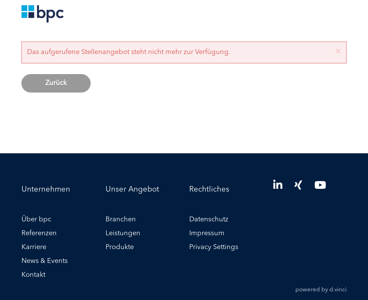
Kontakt (33, 275)
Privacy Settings (213, 247)
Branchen (120, 220)
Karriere (33, 247)
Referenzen (39, 233)
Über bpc (36, 220)
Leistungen (122, 233)
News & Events (44, 261)
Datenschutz (208, 220)
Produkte (119, 247)
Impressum (206, 233)
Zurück (56, 83)
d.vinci (338, 290)
